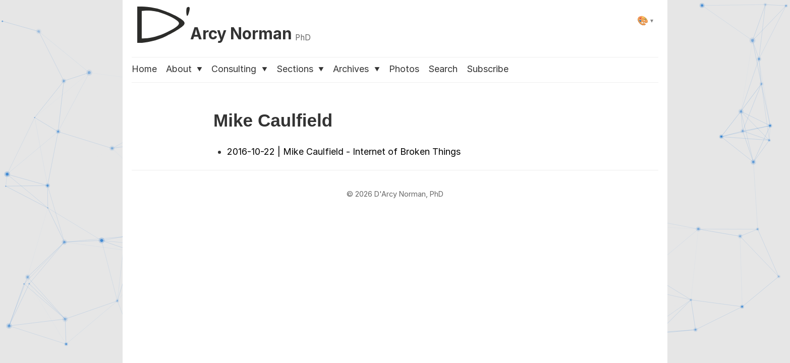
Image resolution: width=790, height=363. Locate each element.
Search (443, 69)
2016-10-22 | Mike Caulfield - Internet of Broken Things (344, 151)
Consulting (239, 69)
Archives (356, 69)
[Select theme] (645, 20)
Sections (300, 69)
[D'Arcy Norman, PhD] (221, 21)
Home (144, 69)
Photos (404, 69)
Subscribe (488, 69)
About (184, 69)
